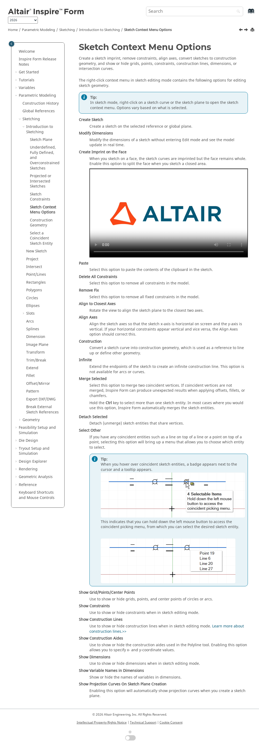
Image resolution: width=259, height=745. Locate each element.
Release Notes (37, 61)
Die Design (28, 440)
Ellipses (33, 306)
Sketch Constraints (40, 196)
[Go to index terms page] (245, 13)
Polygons (34, 290)
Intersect (34, 267)
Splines (32, 329)
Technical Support (143, 722)
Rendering (28, 469)
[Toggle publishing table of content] (11, 44)
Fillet (30, 375)
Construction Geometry (41, 222)
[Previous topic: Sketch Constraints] (241, 30)
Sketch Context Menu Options (148, 30)
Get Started (29, 72)
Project (32, 259)
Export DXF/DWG (41, 399)
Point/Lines (36, 274)
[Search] (237, 12)
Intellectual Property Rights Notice (102, 722)
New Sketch (36, 251)
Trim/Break (36, 360)
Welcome (27, 51)
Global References (38, 111)
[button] (17, 51)
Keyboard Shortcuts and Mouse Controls (36, 495)
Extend (32, 368)
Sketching (67, 30)
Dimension (35, 337)
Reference (28, 485)
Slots (30, 313)
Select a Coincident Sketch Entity (41, 238)
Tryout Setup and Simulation (34, 451)
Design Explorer (33, 461)
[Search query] (194, 11)
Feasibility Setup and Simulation (37, 430)
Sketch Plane (41, 139)
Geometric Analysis (36, 477)
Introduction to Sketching (99, 30)
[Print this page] (253, 30)
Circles (32, 298)
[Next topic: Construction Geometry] (246, 30)
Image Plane (37, 344)
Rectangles (36, 282)
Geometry (31, 420)
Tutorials (26, 80)
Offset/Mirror (38, 383)
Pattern (32, 391)
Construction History (40, 103)
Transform (35, 352)
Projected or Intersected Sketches (40, 181)
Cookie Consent (171, 722)
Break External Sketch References (42, 409)
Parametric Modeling (38, 30)
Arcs (30, 321)
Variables (27, 88)
